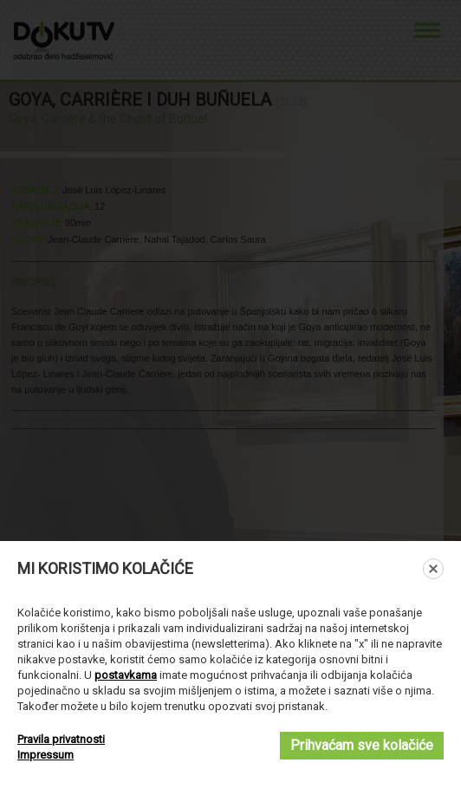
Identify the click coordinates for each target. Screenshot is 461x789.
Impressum (45, 754)
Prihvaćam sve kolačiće (361, 745)
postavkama (125, 674)
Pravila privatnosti (61, 739)
